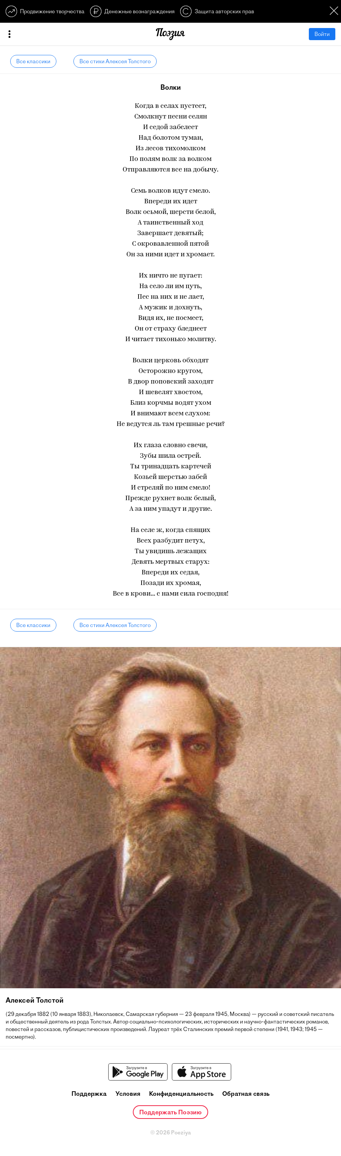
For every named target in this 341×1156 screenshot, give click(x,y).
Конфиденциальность (181, 1093)
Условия (127, 1093)
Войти (322, 34)
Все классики (33, 61)
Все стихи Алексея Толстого (115, 61)
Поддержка (89, 1093)
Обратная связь (245, 1093)
